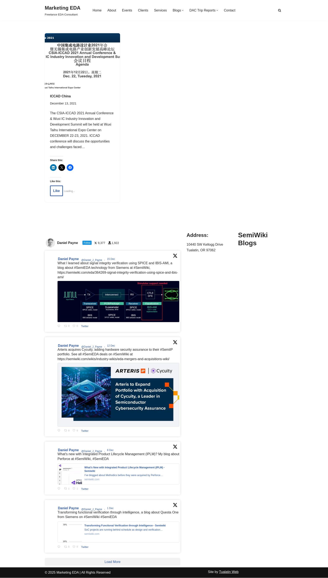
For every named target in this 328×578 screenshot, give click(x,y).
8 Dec (110, 450)
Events (127, 10)
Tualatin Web (228, 572)
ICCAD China (60, 96)
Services (160, 10)
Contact (230, 10)
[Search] (279, 10)
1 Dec (110, 508)
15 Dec (111, 259)
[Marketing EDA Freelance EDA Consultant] (63, 10)
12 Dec (111, 345)
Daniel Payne (68, 259)
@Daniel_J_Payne (91, 260)
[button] (183, 10)
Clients (143, 10)
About (111, 10)
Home (96, 10)
